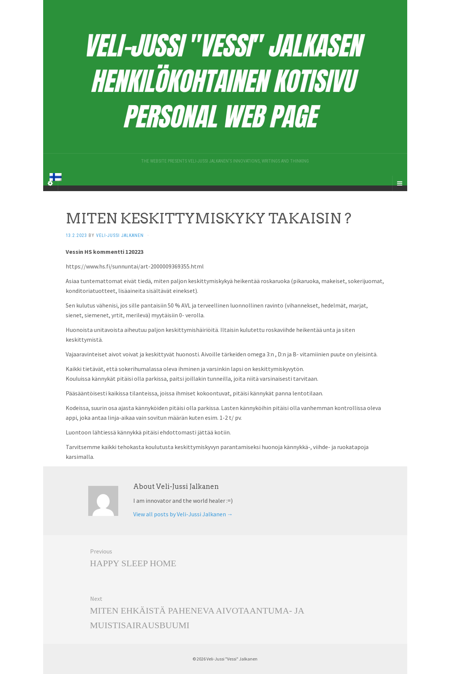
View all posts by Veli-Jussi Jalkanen (183, 514)
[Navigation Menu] (399, 183)
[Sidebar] (50, 183)
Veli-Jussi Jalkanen (120, 235)
